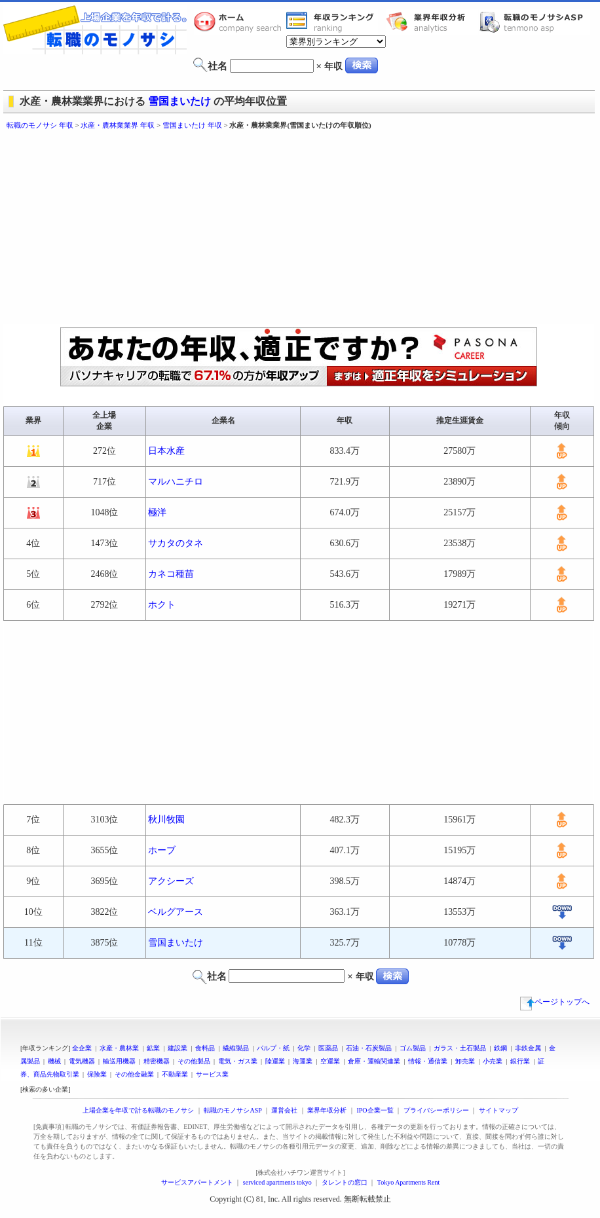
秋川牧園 (166, 819)
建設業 (177, 1048)
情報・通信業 (427, 1061)
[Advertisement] (215, 229)
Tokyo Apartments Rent (408, 1182)
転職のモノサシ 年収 (40, 125)
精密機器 (156, 1061)
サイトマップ (498, 1110)
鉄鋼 (500, 1048)
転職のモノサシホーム (240, 22)
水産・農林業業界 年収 (118, 125)
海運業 (302, 1061)
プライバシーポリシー (436, 1110)
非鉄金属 (528, 1048)
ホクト (162, 605)
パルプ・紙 (273, 1048)
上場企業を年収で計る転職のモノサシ (138, 1110)
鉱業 (153, 1048)
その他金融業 (134, 1074)
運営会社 (284, 1110)
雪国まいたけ (179, 101)
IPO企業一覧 (374, 1110)
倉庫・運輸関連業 (374, 1061)
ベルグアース (175, 912)
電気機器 (82, 1061)
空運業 (330, 1061)
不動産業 (175, 1074)
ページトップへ (555, 1001)
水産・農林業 (119, 1048)
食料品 (205, 1048)
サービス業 (212, 1074)
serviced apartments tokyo (277, 1182)
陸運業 (275, 1061)
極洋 (157, 512)
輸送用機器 (119, 1061)
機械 (54, 1061)
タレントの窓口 (344, 1182)
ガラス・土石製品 (460, 1048)
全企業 (82, 1048)
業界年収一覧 (332, 22)
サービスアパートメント (197, 1182)
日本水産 (166, 451)
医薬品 (328, 1048)
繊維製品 (236, 1048)
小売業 (492, 1061)
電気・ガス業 (237, 1061)
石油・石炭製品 (369, 1048)
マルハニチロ (175, 482)
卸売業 (465, 1061)
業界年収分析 (432, 22)
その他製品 (194, 1061)
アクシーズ (171, 881)
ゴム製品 (413, 1048)
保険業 (97, 1074)
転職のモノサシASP (534, 22)
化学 (303, 1048)
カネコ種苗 (171, 574)
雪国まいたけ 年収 (192, 125)
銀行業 (520, 1061)
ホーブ (162, 850)
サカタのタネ (175, 543)
